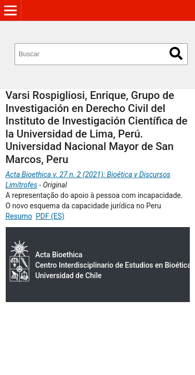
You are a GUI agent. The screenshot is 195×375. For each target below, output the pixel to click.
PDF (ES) (50, 216)
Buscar (176, 53)
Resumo (19, 216)
